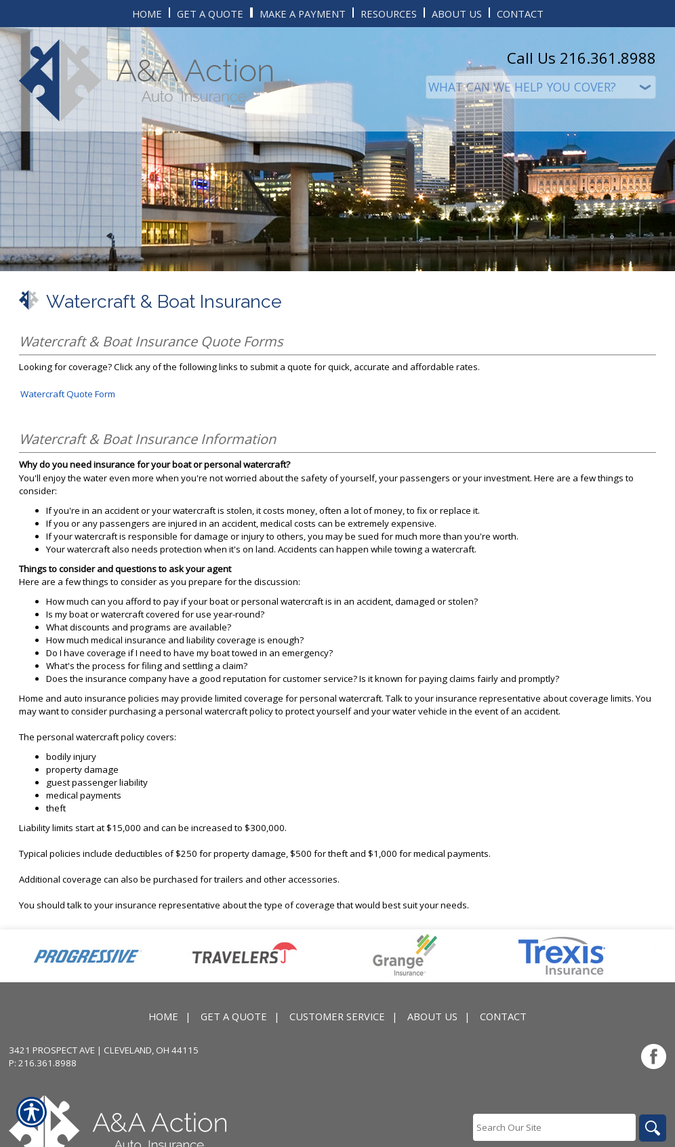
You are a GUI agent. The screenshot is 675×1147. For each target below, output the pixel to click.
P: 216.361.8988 (43, 1063)
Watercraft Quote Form (67, 394)
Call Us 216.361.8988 (581, 57)
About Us (432, 1016)
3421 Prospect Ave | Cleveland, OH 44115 (104, 1050)
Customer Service (337, 1016)
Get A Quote (234, 1016)
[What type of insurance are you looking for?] (541, 87)
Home (163, 1016)
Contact (503, 1016)
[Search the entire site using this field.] (554, 1127)
